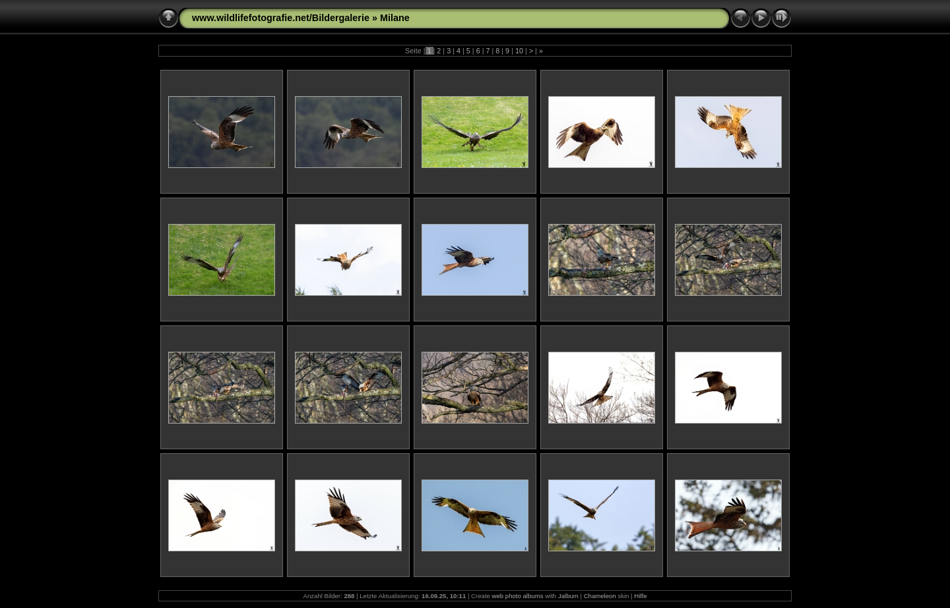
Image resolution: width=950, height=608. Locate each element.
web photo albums (518, 595)
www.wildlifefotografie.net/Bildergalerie (280, 18)
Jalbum (568, 595)
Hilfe (640, 595)
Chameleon (600, 595)
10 (519, 51)
